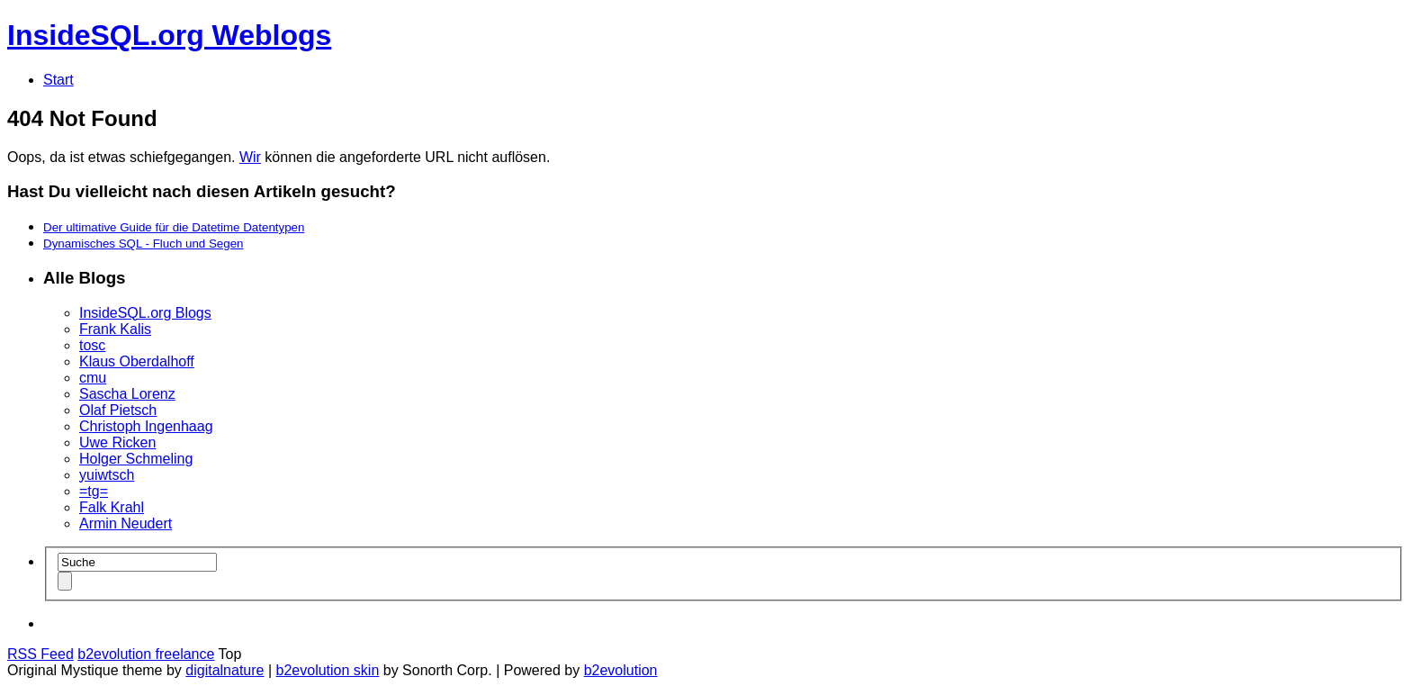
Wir (250, 157)
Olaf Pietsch (118, 410)
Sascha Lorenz (127, 394)
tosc (92, 345)
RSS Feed (40, 654)
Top (230, 654)
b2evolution (621, 670)
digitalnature (224, 670)
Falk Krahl (111, 507)
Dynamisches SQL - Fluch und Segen (143, 243)
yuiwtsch (106, 475)
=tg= (93, 491)
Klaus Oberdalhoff (136, 361)
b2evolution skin (328, 670)
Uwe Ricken (117, 442)
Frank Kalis (115, 329)
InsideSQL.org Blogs (145, 312)
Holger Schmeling (136, 458)
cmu (92, 377)
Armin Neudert (125, 523)
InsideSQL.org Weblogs (169, 35)
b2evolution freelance (145, 654)
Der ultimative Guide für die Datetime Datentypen (173, 227)
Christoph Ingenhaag (146, 426)
